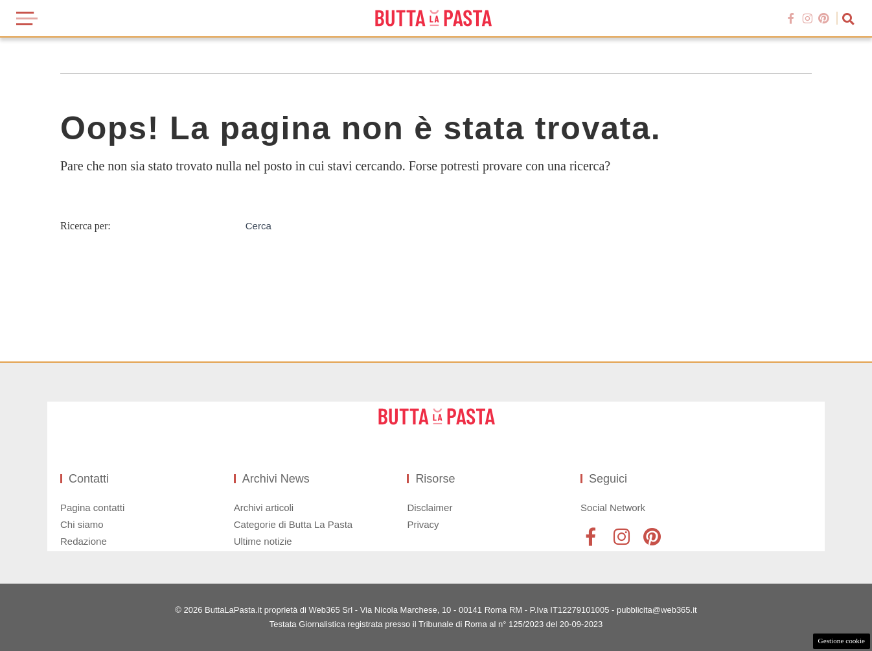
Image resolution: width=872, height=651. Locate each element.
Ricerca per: (85, 225)
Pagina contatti (92, 507)
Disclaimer (429, 507)
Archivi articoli (264, 507)
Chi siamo (82, 524)
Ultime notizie (263, 541)
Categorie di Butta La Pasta (293, 524)
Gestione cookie (841, 641)
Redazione (83, 541)
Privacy (423, 524)
